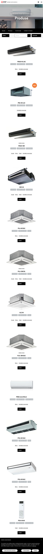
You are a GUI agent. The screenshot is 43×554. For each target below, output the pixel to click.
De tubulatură (29, 64)
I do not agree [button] (26, 550)
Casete (29, 230)
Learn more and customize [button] (9, 550)
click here (34, 545)
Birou (16, 69)
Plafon (29, 440)
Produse (10, 30)
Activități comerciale (23, 69)
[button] (41, 540)
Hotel (20, 153)
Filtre (4, 35)
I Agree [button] (35, 550)
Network (38, 2)
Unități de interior (28, 30)
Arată (20, 73)
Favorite (35, 35)
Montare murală (29, 399)
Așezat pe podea (29, 523)
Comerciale (18, 30)
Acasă (3, 30)
